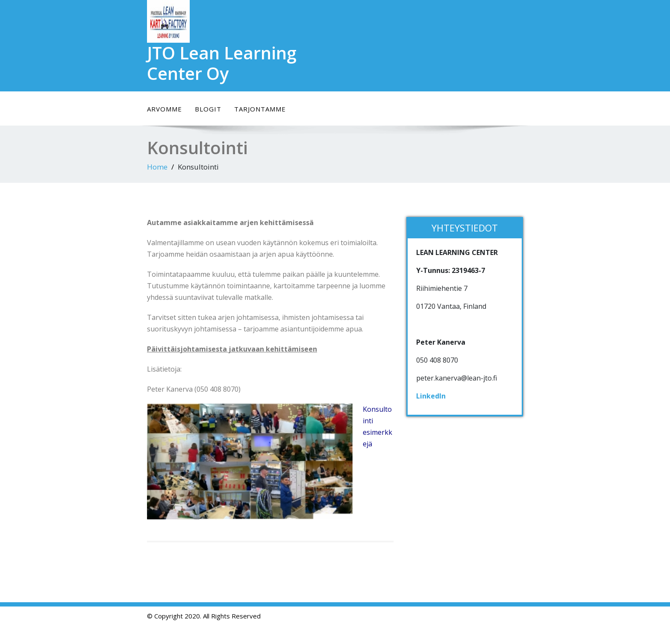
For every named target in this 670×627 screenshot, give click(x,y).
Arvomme (164, 109)
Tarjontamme (260, 109)
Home (157, 167)
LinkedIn (431, 396)
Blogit (208, 109)
